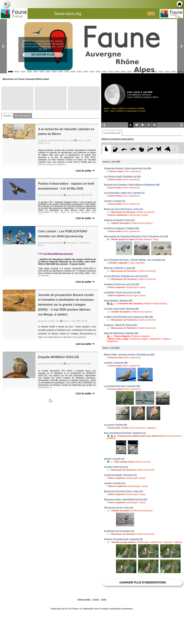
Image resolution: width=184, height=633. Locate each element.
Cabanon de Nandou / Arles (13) (119, 220)
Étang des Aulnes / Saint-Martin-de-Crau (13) (125, 499)
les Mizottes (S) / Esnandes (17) (119, 531)
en (153, 13)
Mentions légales (84, 599)
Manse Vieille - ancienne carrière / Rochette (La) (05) (129, 354)
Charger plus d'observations (142, 582)
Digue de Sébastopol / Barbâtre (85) (121, 333)
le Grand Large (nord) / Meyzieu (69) (121, 309)
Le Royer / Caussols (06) (116, 362)
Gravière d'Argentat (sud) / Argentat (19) (123, 539)
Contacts (95, 599)
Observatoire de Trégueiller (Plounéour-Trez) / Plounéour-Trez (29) (136, 236)
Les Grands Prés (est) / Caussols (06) (122, 386)
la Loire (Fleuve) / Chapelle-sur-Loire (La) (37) (126, 276)
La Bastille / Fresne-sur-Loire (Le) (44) (122, 292)
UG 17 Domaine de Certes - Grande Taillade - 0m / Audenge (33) (134, 260)
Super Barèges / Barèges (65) (118, 300)
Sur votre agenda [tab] (22, 116)
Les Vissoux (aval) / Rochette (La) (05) (122, 176)
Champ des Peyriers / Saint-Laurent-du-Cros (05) (127, 168)
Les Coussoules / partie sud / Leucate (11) (124, 193)
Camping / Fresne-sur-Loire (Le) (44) (121, 284)
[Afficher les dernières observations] (117, 139)
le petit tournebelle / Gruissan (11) (120, 475)
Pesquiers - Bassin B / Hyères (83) (120, 325)
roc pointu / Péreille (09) (115, 425)
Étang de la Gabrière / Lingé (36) (119, 268)
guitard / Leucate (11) (114, 459)
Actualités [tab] (7, 116)
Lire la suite (85, 170)
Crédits (103, 599)
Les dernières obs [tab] (112, 133)
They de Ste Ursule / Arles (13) (118, 507)
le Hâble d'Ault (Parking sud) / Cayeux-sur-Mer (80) (128, 317)
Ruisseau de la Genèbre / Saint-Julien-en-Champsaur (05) (132, 184)
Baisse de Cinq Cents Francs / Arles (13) (123, 209)
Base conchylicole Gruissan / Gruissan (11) (125, 433)
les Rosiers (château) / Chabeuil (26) (121, 228)
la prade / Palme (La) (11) (116, 467)
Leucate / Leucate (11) (114, 201)
